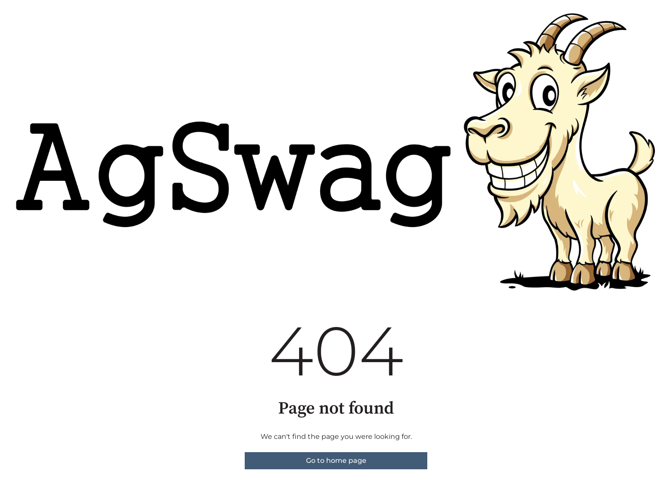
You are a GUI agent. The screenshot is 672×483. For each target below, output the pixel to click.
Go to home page (336, 460)
